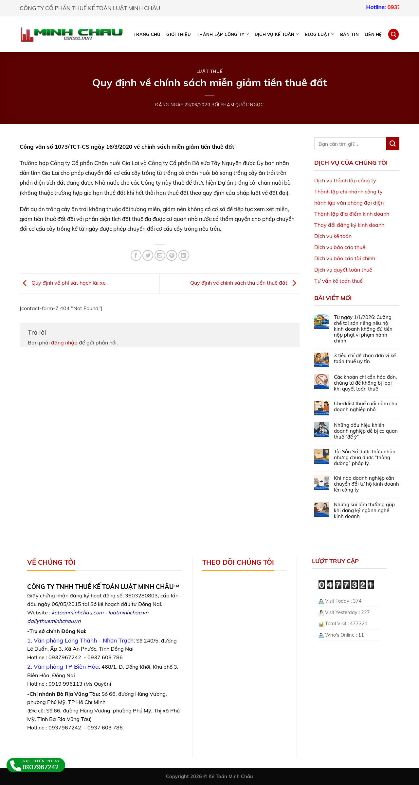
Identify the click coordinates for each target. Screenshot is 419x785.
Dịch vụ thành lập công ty (345, 180)
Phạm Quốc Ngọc (242, 104)
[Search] (393, 34)
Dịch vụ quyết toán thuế (343, 269)
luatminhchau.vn (128, 612)
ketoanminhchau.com (77, 612)
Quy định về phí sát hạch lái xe (63, 283)
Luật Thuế (209, 71)
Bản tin (349, 34)
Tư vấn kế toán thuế (338, 280)
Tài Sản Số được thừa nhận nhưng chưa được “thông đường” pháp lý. (364, 457)
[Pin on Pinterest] (171, 255)
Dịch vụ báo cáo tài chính (344, 258)
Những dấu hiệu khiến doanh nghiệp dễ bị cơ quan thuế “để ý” (366, 431)
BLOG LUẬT (319, 34)
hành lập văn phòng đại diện (349, 202)
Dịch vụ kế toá (331, 236)
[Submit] (392, 143)
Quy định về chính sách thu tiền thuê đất (245, 283)
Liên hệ (373, 34)
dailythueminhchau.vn (54, 621)
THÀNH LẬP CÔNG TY (223, 34)
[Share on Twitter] (147, 255)
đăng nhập (64, 342)
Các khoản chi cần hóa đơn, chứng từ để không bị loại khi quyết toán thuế (365, 383)
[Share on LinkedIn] (183, 255)
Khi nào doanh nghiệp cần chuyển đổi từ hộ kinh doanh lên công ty (366, 484)
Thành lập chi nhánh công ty (348, 191)
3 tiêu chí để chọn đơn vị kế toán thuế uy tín (365, 358)
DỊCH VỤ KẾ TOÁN (277, 34)
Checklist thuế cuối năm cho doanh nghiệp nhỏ (365, 406)
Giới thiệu (178, 34)
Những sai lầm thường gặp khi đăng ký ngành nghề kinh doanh (364, 510)
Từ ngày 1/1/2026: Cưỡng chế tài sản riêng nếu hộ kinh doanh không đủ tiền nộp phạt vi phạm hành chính (363, 329)
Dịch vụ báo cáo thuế (339, 247)
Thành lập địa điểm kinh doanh (351, 213)
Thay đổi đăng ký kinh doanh (349, 225)
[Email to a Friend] (160, 255)
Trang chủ (147, 34)
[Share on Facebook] (136, 255)
